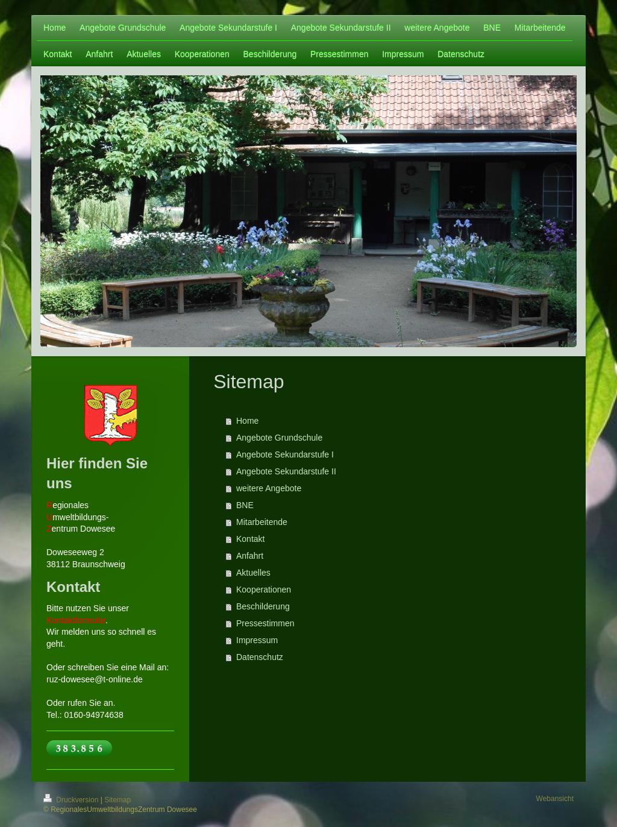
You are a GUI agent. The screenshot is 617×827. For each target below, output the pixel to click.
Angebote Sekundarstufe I (285, 454)
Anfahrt (249, 556)
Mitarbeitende (261, 522)
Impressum (257, 640)
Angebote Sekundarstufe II (286, 471)
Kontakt (250, 539)
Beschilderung (263, 606)
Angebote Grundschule (279, 437)
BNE (245, 505)
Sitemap (117, 800)
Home (247, 421)
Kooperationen (263, 589)
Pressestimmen (265, 623)
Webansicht (555, 798)
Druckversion (72, 800)
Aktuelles (253, 572)
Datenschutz (259, 657)
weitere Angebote (268, 488)
